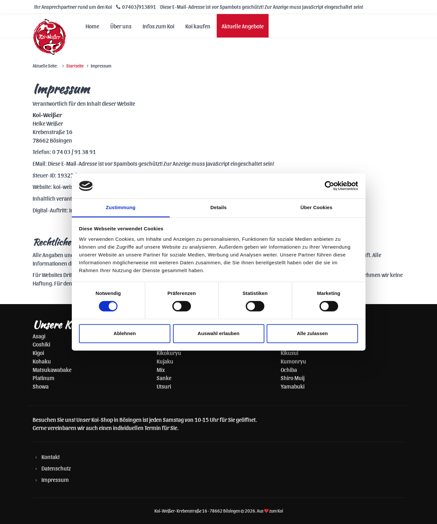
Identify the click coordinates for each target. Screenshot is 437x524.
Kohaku (42, 361)
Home (92, 26)
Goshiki (41, 344)
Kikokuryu (169, 352)
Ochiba (289, 369)
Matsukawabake (52, 369)
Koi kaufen (198, 26)
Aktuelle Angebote (243, 26)
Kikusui (289, 352)
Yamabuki (292, 386)
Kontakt (50, 456)
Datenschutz (56, 468)
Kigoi (38, 352)
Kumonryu (293, 361)
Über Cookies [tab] (317, 207)
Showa (41, 386)
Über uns (121, 26)
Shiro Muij (292, 377)
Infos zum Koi (158, 26)
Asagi (39, 335)
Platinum (44, 377)
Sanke (164, 377)
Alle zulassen (312, 333)
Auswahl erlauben (218, 333)
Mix (161, 369)
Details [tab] (219, 207)
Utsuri (164, 386)
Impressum (55, 479)
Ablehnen (125, 333)
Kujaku (165, 361)
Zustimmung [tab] (120, 207)
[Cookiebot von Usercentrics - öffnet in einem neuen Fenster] (329, 186)
